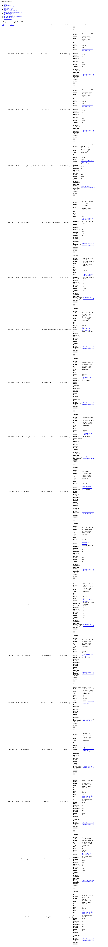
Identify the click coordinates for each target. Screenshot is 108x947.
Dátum (12, 25)
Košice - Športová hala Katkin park (87, 655)
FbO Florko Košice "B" (6, 1)
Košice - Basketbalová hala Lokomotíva (87, 49)
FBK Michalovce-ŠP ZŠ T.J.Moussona (13, 16)
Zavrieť (75, 79)
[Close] (74, 27)
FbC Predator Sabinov (9, 13)
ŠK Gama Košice (8, 15)
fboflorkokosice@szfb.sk (88, 74)
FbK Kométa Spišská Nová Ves (11, 10)
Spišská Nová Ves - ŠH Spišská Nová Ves (87, 797)
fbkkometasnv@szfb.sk (88, 299)
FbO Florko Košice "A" (9, 6)
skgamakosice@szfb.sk (88, 767)
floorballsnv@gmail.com (87, 186)
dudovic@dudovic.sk (88, 719)
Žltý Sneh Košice (8, 9)
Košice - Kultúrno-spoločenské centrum (87, 378)
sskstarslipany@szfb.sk (87, 881)
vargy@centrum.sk (87, 766)
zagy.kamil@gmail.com (88, 880)
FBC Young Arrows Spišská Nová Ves (13, 12)
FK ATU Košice (7, 5)
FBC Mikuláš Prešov (9, 17)
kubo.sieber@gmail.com (88, 512)
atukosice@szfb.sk (87, 720)
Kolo (3, 25)
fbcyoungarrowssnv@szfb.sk (88, 187)
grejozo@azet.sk (87, 297)
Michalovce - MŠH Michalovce (86, 543)
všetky (5, 4)
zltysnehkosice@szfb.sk (88, 513)
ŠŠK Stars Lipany (8, 19)
